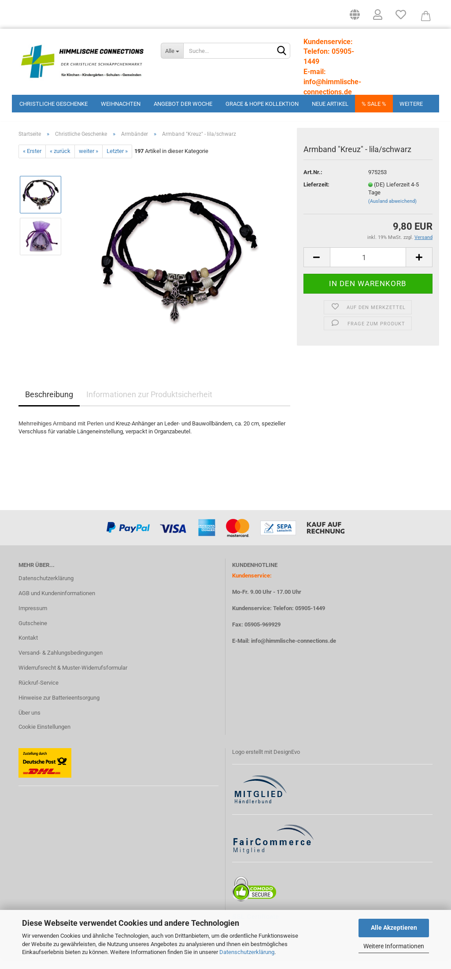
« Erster (32, 160)
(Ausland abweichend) (392, 210)
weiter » (88, 160)
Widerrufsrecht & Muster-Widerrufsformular (72, 676)
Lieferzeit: (316, 193)
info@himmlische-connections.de (293, 650)
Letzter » (117, 160)
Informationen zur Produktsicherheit (149, 403)
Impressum (32, 617)
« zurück (60, 160)
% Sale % (374, 104)
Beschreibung (49, 403)
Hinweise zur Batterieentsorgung (59, 706)
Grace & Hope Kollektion (262, 104)
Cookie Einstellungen (44, 735)
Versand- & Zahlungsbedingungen (60, 662)
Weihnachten (120, 104)
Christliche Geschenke (53, 104)
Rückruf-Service (38, 691)
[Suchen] (282, 51)
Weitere (411, 104)
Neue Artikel (330, 104)
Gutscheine (32, 632)
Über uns (29, 721)
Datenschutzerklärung (246, 952)
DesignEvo (287, 760)
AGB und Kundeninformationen (56, 602)
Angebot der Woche (183, 104)
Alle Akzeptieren (394, 927)
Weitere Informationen (393, 946)
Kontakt (28, 647)
